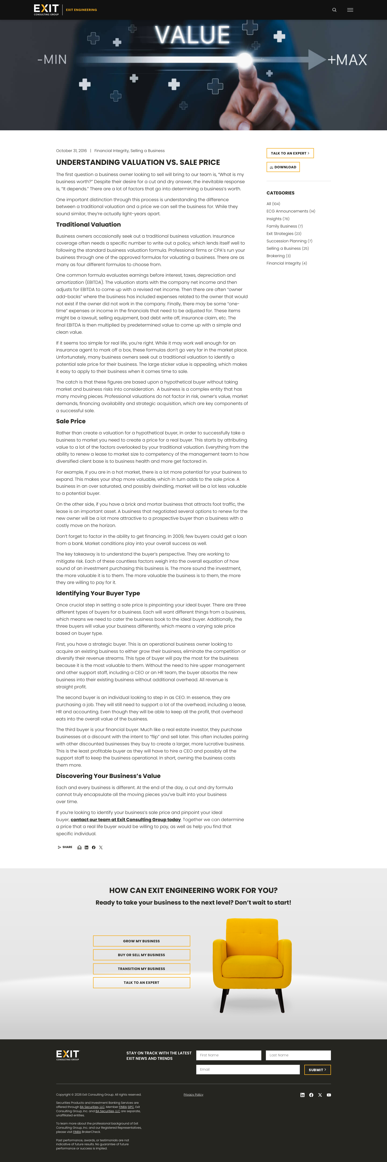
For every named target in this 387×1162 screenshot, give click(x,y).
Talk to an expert (289, 153)
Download (285, 167)
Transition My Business (141, 968)
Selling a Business (288, 248)
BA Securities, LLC (92, 1107)
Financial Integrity (287, 263)
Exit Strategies (284, 233)
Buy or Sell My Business (141, 954)
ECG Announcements (291, 211)
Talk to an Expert (141, 982)
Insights (278, 219)
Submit (316, 1069)
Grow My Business (141, 941)
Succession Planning (289, 241)
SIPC (131, 1107)
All (273, 204)
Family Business (285, 226)
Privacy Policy (193, 1095)
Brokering (279, 256)
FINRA (123, 1107)
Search (334, 13)
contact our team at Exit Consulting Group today (126, 820)
